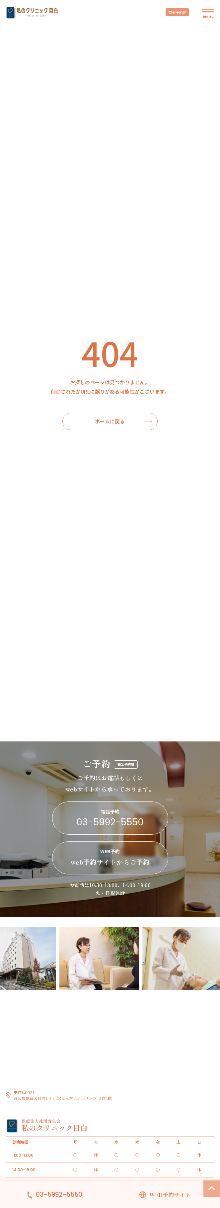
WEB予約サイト (170, 1194)
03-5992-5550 (59, 1194)
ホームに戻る (110, 421)
